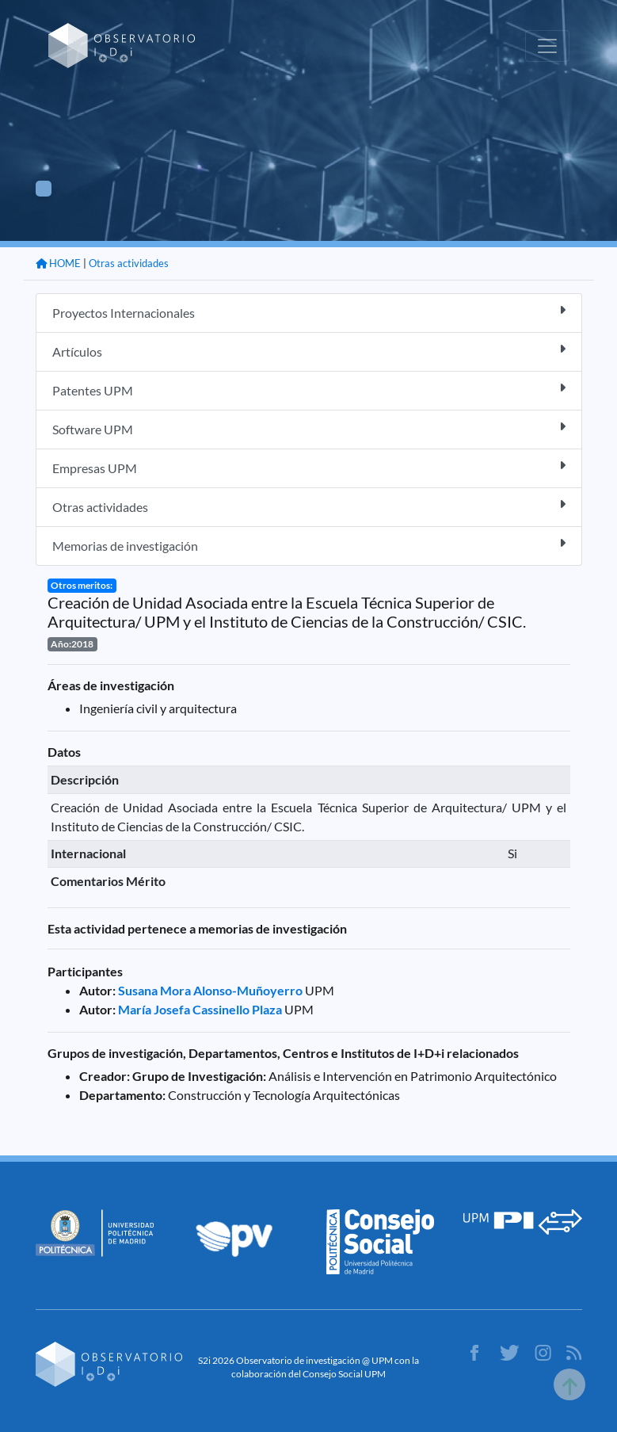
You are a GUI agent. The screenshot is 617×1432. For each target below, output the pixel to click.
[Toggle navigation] (547, 46)
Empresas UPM (309, 467)
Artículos (309, 350)
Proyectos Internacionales (309, 312)
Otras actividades (129, 263)
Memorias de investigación (309, 545)
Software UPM (309, 428)
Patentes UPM (309, 389)
